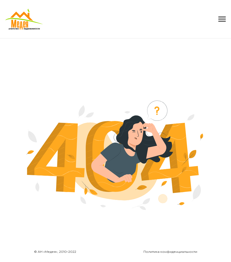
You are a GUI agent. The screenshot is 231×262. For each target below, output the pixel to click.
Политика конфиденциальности (170, 252)
